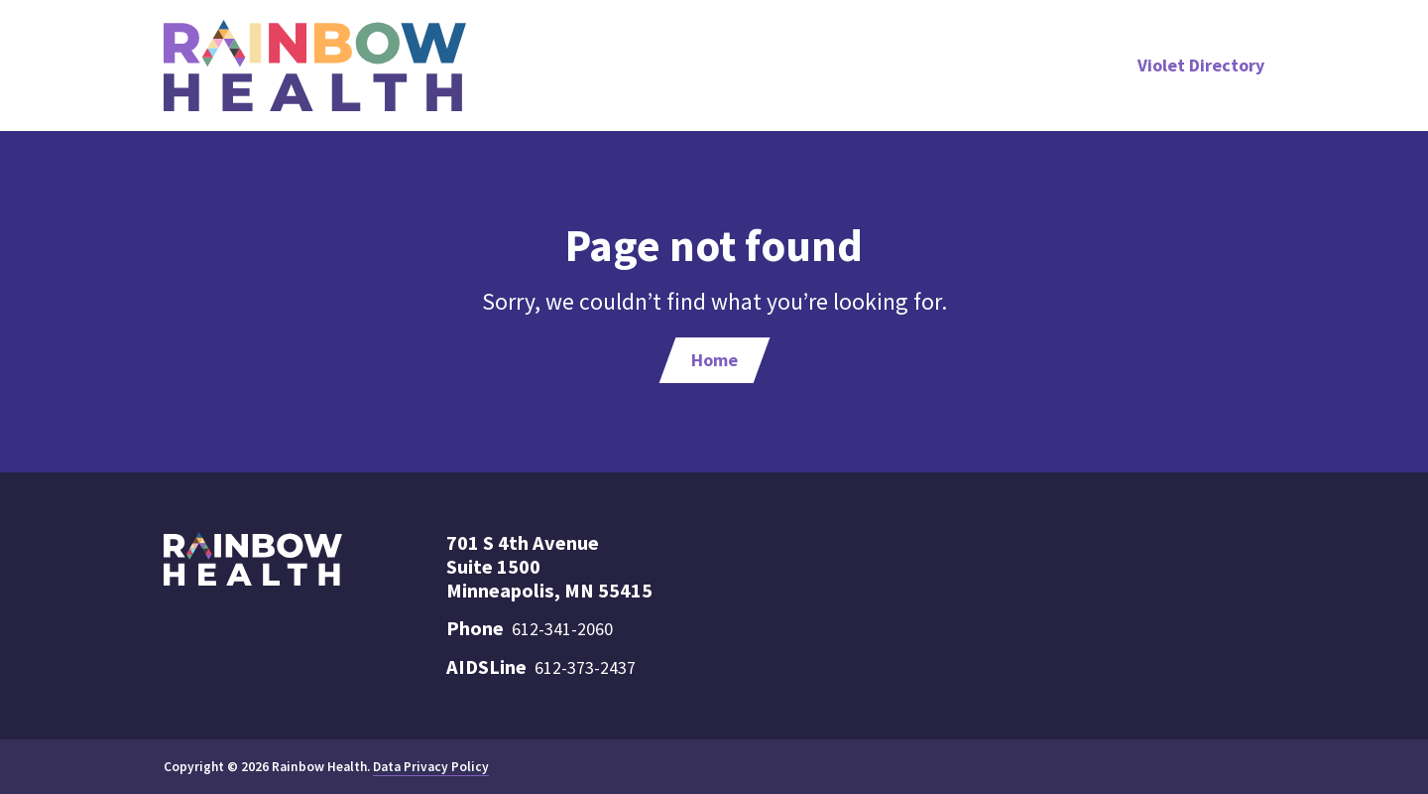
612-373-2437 (585, 667)
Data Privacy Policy (431, 766)
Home (714, 359)
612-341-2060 (562, 628)
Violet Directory (1200, 65)
